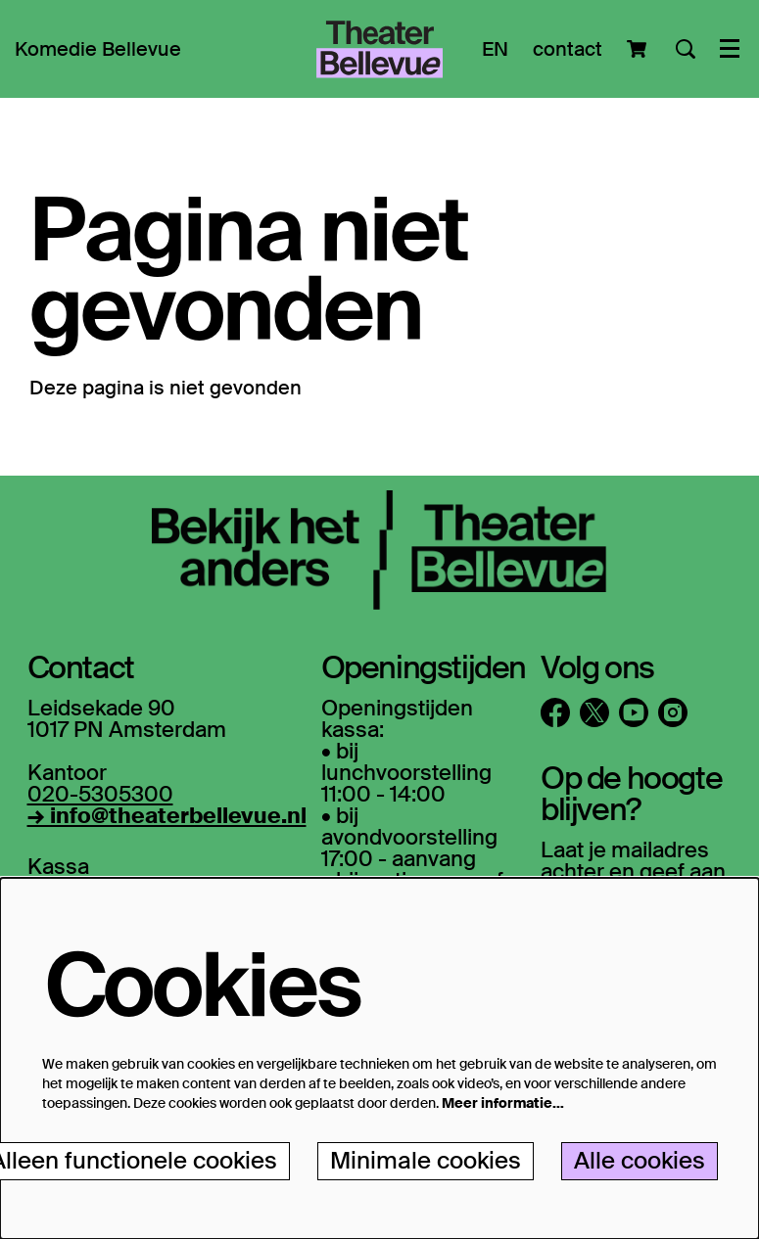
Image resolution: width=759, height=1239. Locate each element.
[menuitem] (98, 49)
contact (567, 49)
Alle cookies (639, 1160)
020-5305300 (100, 794)
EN (495, 49)
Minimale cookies (425, 1160)
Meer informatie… (503, 1103)
